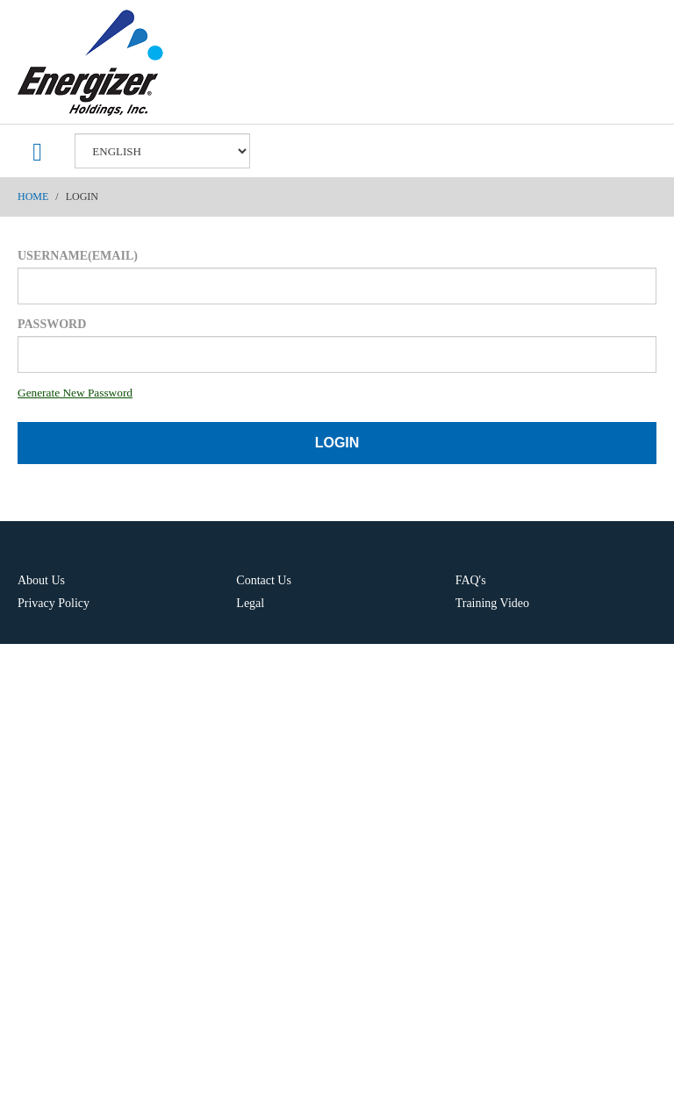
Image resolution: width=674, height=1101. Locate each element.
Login (337, 442)
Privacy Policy (54, 603)
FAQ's (470, 580)
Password (52, 324)
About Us (41, 580)
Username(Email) (78, 255)
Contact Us (263, 580)
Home (33, 196)
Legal (250, 603)
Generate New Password (75, 392)
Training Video (492, 603)
